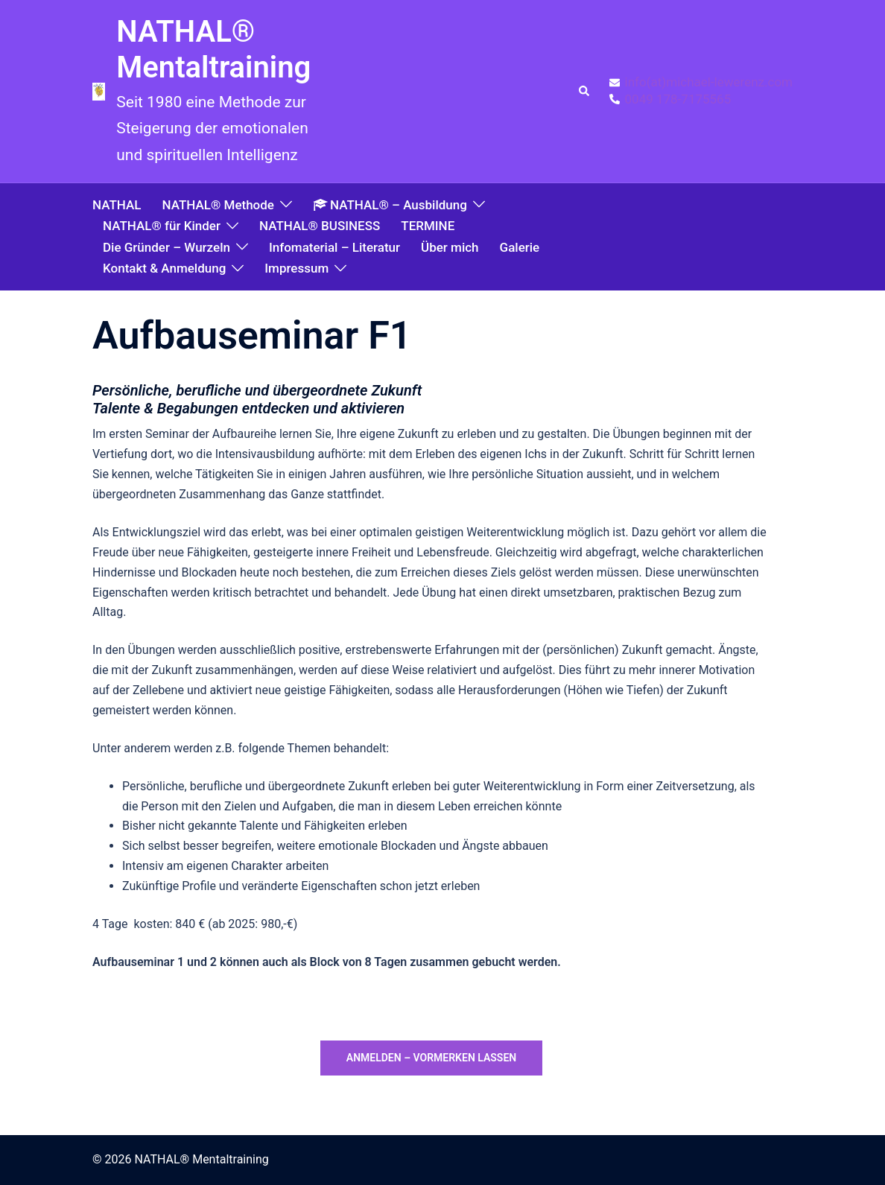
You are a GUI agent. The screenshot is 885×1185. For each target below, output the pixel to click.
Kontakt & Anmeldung (164, 268)
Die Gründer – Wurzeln (166, 247)
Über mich (449, 247)
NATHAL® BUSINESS (319, 225)
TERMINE (427, 225)
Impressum (296, 268)
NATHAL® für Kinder (162, 225)
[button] (585, 91)
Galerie (520, 247)
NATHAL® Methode (217, 204)
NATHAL (116, 204)
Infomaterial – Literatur (334, 247)
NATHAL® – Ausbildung (390, 204)
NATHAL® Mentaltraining (213, 49)
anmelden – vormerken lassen (431, 1058)
